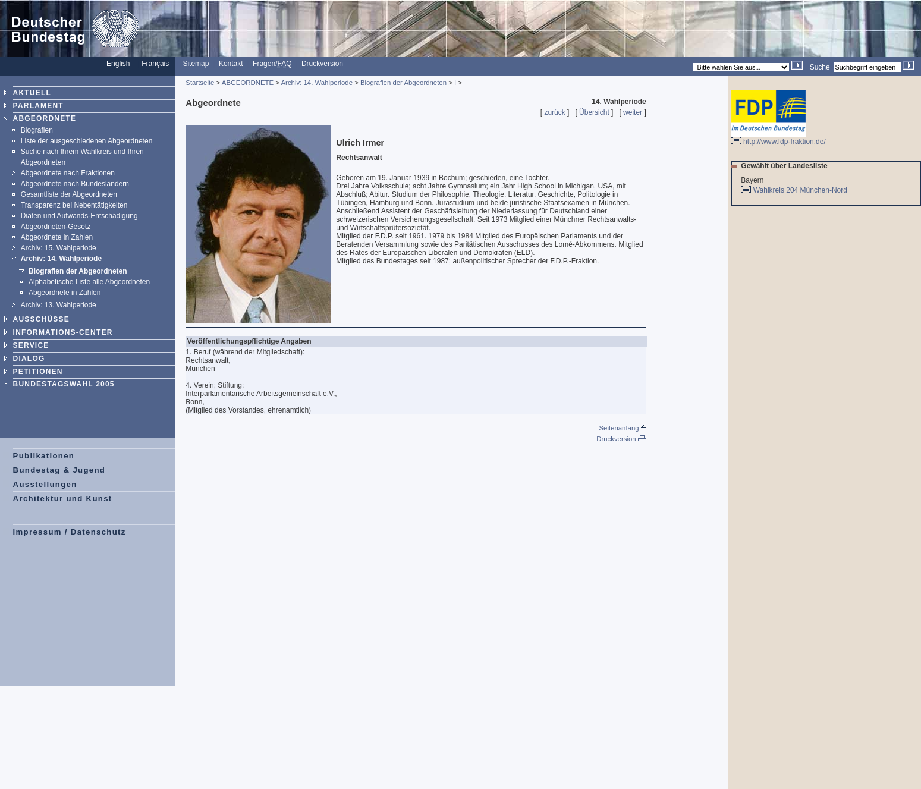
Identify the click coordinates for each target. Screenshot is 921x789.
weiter (632, 112)
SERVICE (31, 345)
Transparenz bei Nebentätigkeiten (74, 205)
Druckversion (322, 63)
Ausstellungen (45, 484)
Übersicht (594, 112)
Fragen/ (272, 63)
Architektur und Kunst (62, 498)
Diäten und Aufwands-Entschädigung (79, 216)
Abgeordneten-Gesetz (55, 226)
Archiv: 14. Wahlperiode (61, 258)
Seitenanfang (622, 428)
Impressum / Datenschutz (69, 531)
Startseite (200, 82)
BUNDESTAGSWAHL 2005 (64, 384)
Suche (820, 67)
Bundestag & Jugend (59, 470)
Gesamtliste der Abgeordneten (69, 194)
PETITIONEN (38, 371)
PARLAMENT (38, 106)
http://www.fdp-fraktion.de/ (778, 138)
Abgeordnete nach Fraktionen (68, 173)
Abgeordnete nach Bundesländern (75, 184)
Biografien (37, 130)
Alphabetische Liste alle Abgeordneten (89, 282)
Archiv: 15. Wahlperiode (58, 248)
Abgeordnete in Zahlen (57, 237)
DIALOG (29, 358)
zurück (554, 112)
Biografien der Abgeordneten (78, 271)
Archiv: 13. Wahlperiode (58, 305)
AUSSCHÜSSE (41, 319)
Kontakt (231, 63)
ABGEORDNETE (45, 118)
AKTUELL (32, 93)
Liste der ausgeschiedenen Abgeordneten (87, 141)
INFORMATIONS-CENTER (63, 332)
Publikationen (44, 455)
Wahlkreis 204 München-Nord (801, 190)
